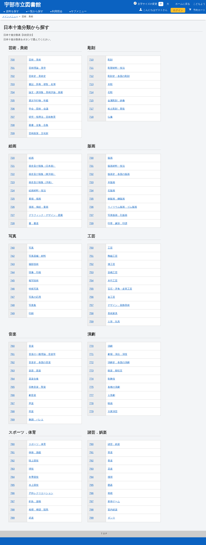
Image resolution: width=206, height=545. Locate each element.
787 (12, 501)
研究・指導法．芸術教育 (42, 116)
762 (12, 362)
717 (91, 108)
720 (12, 157)
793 (91, 468)
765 (12, 387)
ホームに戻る (182, 3)
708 (12, 125)
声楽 (31, 403)
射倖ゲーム (114, 501)
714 (91, 92)
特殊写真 (34, 288)
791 (91, 452)
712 (91, 76)
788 (12, 509)
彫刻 (110, 59)
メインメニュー (10, 16)
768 (12, 411)
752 (91, 264)
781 (12, 452)
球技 (31, 468)
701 (12, 67)
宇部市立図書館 (22, 5)
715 (91, 100)
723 (12, 182)
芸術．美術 (35, 59)
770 (91, 346)
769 (12, 419)
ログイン (178, 10)
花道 (110, 468)
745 (12, 280)
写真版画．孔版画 (117, 215)
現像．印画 (35, 272)
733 (91, 182)
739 (91, 223)
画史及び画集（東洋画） (42, 174)
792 (91, 460)
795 (91, 485)
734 (91, 190)
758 (91, 313)
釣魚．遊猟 (35, 501)
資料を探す (12, 11)
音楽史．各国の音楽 (40, 362)
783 (12, 468)
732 (91, 174)
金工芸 (111, 297)
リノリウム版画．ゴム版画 (122, 207)
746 (12, 288)
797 (91, 501)
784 (12, 477)
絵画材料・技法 (37, 190)
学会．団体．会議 (38, 108)
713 (91, 84)
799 (91, 517)
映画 (110, 403)
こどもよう (199, 3)
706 (12, 108)
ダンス (111, 517)
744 (12, 272)
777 (91, 395)
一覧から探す (35, 11)
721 (12, 166)
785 (12, 485)
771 (91, 354)
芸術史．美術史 (37, 76)
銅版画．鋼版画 (116, 198)
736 (91, 207)
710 (91, 59)
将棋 (110, 493)
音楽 (31, 346)
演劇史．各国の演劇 (119, 362)
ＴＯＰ (104, 533)
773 (91, 370)
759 (91, 321)
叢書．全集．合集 (38, 125)
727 (12, 215)
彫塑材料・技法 (116, 67)
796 (91, 493)
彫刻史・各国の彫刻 (119, 76)
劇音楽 (32, 395)
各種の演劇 (114, 387)
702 (12, 76)
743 (12, 264)
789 (12, 517)
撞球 (110, 477)
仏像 (110, 116)
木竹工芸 (112, 280)
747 (12, 297)
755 (91, 288)
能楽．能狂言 (115, 370)
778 (91, 403)
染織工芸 (112, 272)
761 (12, 354)
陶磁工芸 (112, 256)
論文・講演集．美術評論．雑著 (46, 92)
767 (12, 403)
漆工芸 (111, 264)
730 (91, 157)
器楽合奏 (34, 378)
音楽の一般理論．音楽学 (42, 354)
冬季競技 (34, 477)
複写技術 (34, 280)
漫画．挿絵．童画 (38, 207)
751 (91, 256)
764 (12, 378)
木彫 (110, 84)
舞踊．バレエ (36, 419)
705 (12, 100)
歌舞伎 (111, 378)
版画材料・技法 (116, 166)
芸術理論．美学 (37, 67)
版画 (110, 157)
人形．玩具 (114, 321)
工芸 (110, 247)
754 (91, 280)
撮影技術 (34, 264)
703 (12, 84)
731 (91, 166)
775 (91, 387)
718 (91, 116)
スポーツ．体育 (37, 444)
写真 (31, 247)
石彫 (110, 92)
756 (91, 297)
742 (12, 256)
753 (91, 272)
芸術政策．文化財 (38, 133)
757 (91, 305)
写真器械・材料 (37, 256)
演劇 (110, 346)
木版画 (111, 182)
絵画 (31, 157)
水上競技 (34, 485)
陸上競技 (34, 460)
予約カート (198, 10)
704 (12, 92)
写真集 (32, 305)
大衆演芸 (112, 411)
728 (12, 223)
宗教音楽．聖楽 (37, 387)
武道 (31, 517)
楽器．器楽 (35, 370)
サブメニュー (79, 11)
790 (91, 444)
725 (12, 198)
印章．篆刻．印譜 (117, 223)
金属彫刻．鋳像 (116, 100)
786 (12, 493)
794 (91, 477)
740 (12, 247)
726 (12, 207)
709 (12, 133)
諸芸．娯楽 (114, 444)
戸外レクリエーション (41, 493)
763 (12, 370)
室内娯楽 (112, 509)
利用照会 (57, 11)
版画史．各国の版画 (119, 174)
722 (12, 174)
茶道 (110, 452)
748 (12, 305)
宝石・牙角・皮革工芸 (120, 288)
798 (91, 509)
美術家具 (112, 313)
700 (12, 59)
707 (12, 116)
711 (91, 67)
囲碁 (110, 485)
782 (12, 460)
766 (12, 395)
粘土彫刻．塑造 (116, 108)
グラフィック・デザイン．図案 (46, 215)
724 (12, 190)
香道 (110, 460)
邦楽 (31, 411)
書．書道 (34, 223)
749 (12, 313)
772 (91, 362)
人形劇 (111, 395)
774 (91, 378)
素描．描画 (35, 198)
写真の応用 (35, 297)
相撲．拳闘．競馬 (38, 509)
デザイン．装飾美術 (119, 305)
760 (12, 346)
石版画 (111, 190)
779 (91, 411)
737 (91, 215)
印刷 (31, 313)
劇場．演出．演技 (117, 354)
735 (91, 198)
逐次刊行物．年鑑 (38, 100)
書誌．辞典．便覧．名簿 (42, 84)
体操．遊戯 (35, 452)
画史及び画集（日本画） (42, 166)
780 (12, 444)
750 (91, 247)
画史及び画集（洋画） (41, 182)
